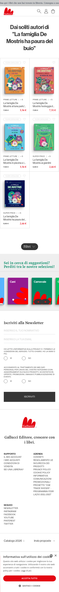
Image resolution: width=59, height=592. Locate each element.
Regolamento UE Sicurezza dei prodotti (43, 463)
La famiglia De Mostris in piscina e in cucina (14, 161)
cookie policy (41, 473)
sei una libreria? (13, 470)
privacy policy (42, 470)
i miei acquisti (12, 460)
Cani (16, 282)
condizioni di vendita (12, 465)
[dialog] (29, 572)
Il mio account (13, 457)
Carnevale (44, 282)
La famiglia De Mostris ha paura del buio (14, 218)
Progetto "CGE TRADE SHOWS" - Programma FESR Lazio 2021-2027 (43, 490)
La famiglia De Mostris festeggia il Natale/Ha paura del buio (43, 105)
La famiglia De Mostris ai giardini (42, 161)
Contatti (38, 457)
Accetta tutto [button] (29, 578)
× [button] (55, 556)
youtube (9, 518)
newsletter (11, 508)
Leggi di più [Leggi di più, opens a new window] (26, 570)
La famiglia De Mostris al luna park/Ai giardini (14, 105)
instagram (10, 511)
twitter (8, 524)
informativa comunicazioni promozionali (42, 479)
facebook (10, 514)
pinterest (9, 521)
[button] (29, 585)
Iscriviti (29, 397)
